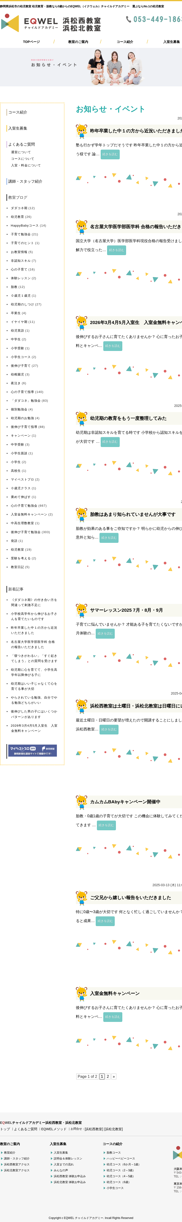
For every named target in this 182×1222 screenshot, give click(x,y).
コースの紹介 (113, 1144)
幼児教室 (17, 549)
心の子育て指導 (22, 392)
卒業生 (16, 313)
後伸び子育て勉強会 (26, 532)
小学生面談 (19, 453)
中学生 (16, 339)
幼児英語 (17, 330)
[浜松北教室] (113, 1129)
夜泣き (16, 383)
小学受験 (17, 348)
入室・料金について (26, 165)
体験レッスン (21, 278)
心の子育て (19, 269)
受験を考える (21, 558)
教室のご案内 (78, 42)
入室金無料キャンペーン (29, 514)
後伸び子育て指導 (24, 427)
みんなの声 (61, 1170)
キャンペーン (21, 435)
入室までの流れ (64, 1164)
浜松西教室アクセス (17, 1164)
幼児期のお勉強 (22, 418)
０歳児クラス (21, 488)
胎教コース (114, 1152)
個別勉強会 (19, 409)
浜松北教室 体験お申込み (70, 1182)
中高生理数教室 (22, 523)
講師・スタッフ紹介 (25, 181)
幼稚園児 (17, 374)
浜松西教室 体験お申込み (70, 1176)
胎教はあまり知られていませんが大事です (133, 514)
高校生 (16, 470)
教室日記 (17, 567)
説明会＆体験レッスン (68, 1158)
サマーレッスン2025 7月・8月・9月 (126, 610)
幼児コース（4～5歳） (121, 1176)
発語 (14, 541)
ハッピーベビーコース (121, 1158)
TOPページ (31, 42)
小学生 (16, 462)
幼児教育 (17, 217)
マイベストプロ (22, 479)
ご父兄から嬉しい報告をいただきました (130, 897)
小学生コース (21, 357)
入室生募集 (171, 42)
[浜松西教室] (94, 1129)
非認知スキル (21, 260)
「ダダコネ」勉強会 (26, 400)
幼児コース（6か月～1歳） (124, 1164)
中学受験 (17, 444)
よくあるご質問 (21, 144)
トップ (5, 1129)
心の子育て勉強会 (24, 505)
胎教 (14, 287)
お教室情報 (19, 252)
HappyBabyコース (25, 225)
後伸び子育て (21, 365)
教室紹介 (9, 1152)
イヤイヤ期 (19, 322)
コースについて (22, 158)
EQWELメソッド (54, 1129)
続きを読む (110, 154)
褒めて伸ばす (21, 497)
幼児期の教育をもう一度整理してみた (128, 418)
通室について (21, 152)
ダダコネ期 (19, 208)
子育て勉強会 (21, 234)
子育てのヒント (22, 243)
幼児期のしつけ (22, 304)
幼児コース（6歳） (119, 1182)
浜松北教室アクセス (17, 1170)
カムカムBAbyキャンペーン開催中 (125, 801)
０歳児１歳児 (21, 295)
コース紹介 (125, 42)
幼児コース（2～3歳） (121, 1170)
